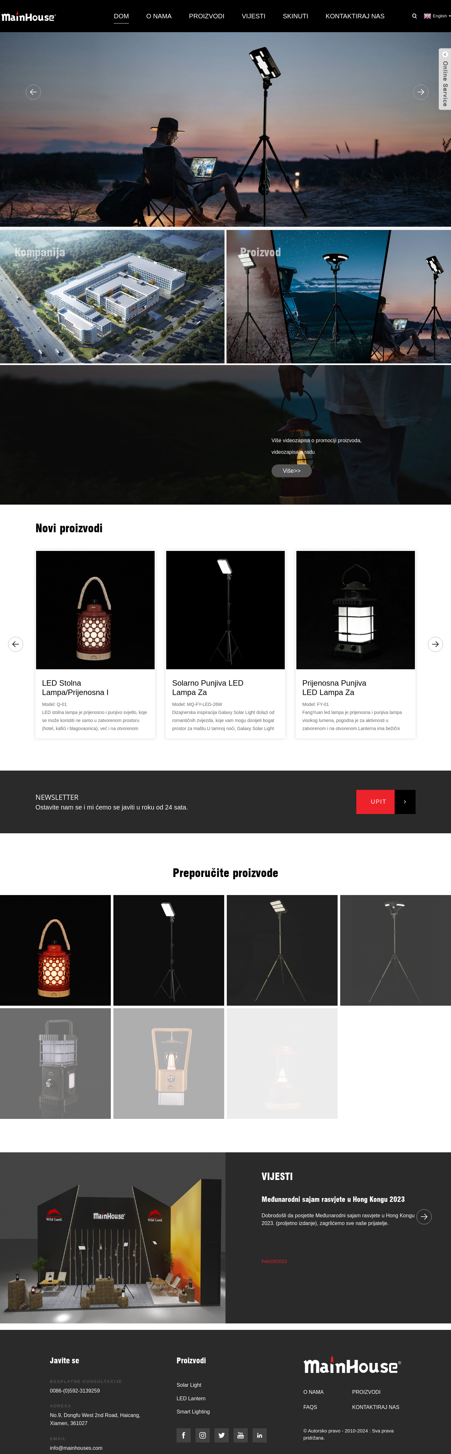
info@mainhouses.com (76, 1448)
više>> (292, 471)
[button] (33, 92)
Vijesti (253, 16)
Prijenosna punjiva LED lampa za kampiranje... (334, 688)
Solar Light (189, 1385)
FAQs (310, 1407)
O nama (159, 16)
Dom (121, 16)
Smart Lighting (193, 1411)
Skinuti (295, 16)
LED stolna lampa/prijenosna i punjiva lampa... (75, 688)
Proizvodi (207, 16)
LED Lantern (191, 1398)
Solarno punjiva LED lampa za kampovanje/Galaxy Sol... (207, 688)
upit (379, 802)
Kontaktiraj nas (355, 16)
